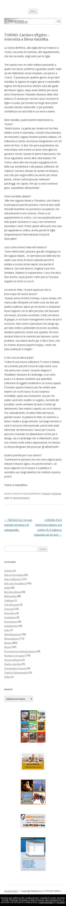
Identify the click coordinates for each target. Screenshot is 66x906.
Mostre (8, 642)
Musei (46, 493)
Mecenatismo (11, 638)
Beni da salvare (12, 591)
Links (7, 630)
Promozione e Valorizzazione (20, 651)
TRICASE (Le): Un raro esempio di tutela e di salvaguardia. (18, 525)
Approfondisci (46, 902)
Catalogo (9, 600)
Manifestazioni (12, 634)
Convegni (9, 608)
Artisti (7, 587)
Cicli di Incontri (11, 604)
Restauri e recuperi (14, 655)
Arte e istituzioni (12, 579)
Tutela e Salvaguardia (16, 672)
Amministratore (21, 497)
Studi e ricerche (12, 664)
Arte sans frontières (15, 583)
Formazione (10, 621)
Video (7, 676)
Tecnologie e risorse (15, 668)
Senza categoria (13, 659)
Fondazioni (10, 617)
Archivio (8, 570)
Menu (33, 11)
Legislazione (11, 625)
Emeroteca (10, 613)
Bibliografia (10, 596)
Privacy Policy (11, 891)
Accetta (60, 902)
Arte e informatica (13, 574)
